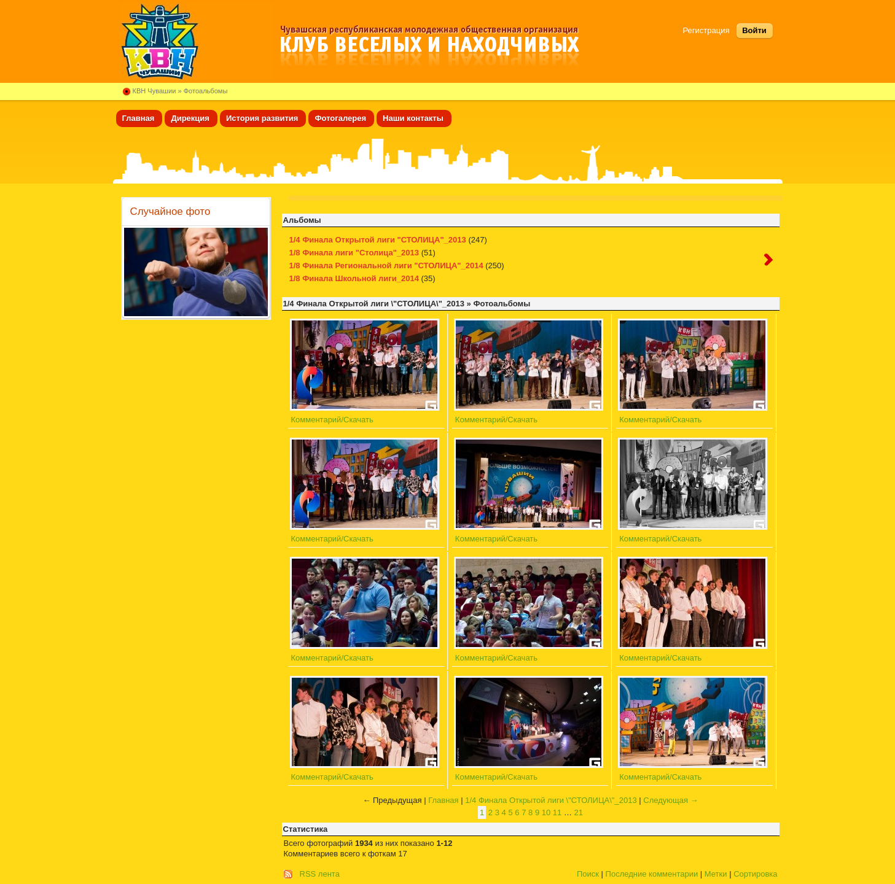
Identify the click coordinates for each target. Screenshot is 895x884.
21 (578, 812)
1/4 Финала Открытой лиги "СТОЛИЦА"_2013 (377, 239)
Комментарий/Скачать (332, 419)
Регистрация (706, 30)
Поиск (588, 873)
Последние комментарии (652, 873)
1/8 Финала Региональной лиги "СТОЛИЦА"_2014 (386, 265)
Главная (443, 800)
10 (546, 812)
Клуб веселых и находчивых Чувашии (196, 41)
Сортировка (755, 873)
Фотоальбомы (206, 91)
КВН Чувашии (154, 91)
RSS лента (320, 873)
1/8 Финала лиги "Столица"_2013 (354, 252)
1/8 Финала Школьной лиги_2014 (354, 278)
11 (557, 812)
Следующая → (670, 800)
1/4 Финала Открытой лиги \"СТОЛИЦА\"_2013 (550, 800)
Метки (716, 873)
